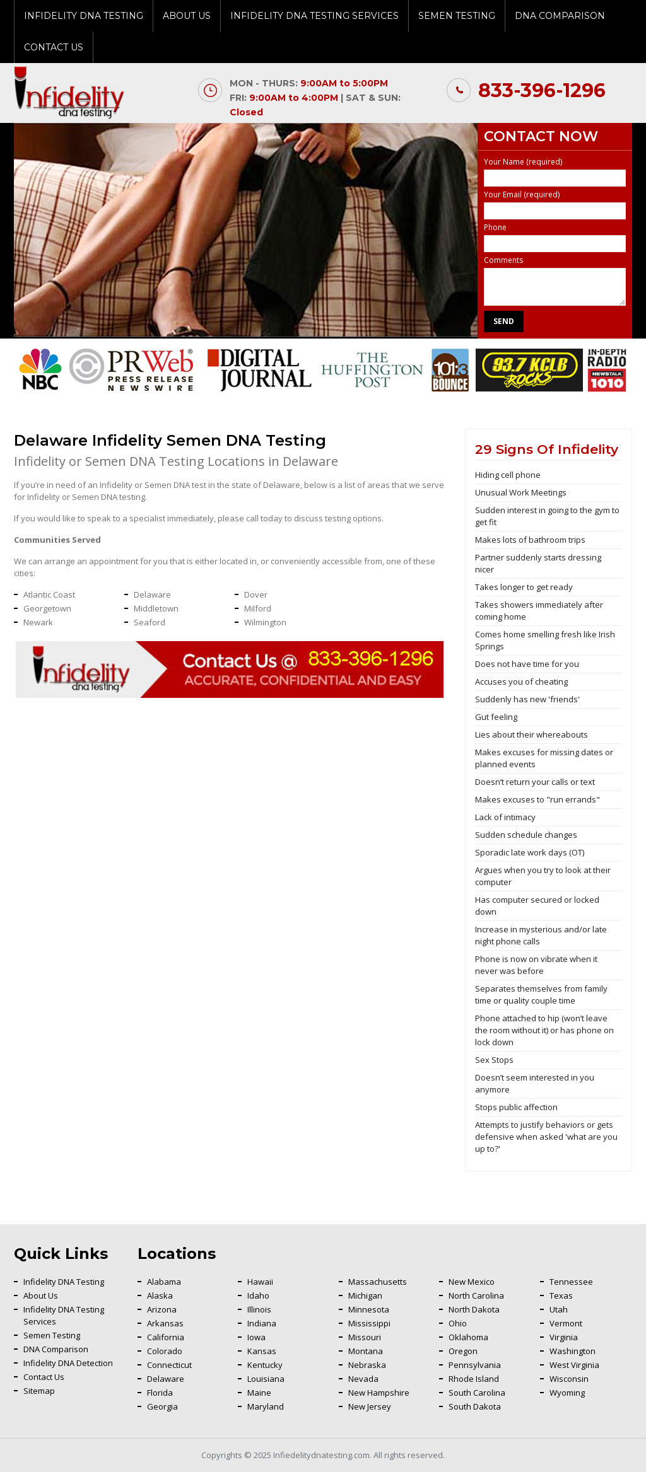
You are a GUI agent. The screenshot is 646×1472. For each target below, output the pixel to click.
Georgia (162, 1406)
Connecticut (169, 1365)
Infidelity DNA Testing (83, 15)
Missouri (364, 1337)
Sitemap (39, 1390)
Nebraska (367, 1365)
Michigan (365, 1295)
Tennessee (571, 1281)
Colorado (164, 1351)
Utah (558, 1309)
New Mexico (472, 1281)
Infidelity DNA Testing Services (314, 15)
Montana (365, 1351)
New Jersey (369, 1406)
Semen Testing (456, 15)
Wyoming (567, 1392)
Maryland (265, 1406)
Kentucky (265, 1365)
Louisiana (266, 1378)
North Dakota (474, 1309)
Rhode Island (474, 1378)
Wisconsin (569, 1378)
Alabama (164, 1281)
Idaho (258, 1295)
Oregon (463, 1351)
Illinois (259, 1309)
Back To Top (605, 1235)
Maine (259, 1392)
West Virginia (574, 1365)
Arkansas (165, 1323)
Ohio (458, 1323)
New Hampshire (378, 1392)
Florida (160, 1392)
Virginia (563, 1337)
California (165, 1337)
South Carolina (477, 1392)
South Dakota (475, 1406)
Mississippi (369, 1323)
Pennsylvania (475, 1365)
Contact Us (53, 47)
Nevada (363, 1378)
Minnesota (368, 1309)
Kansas (261, 1351)
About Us (187, 15)
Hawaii (260, 1281)
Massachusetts (377, 1281)
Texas (561, 1295)
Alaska (160, 1295)
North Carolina (476, 1295)
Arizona (162, 1309)
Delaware (165, 1378)
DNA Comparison (560, 15)
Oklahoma (468, 1337)
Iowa (256, 1337)
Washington (572, 1351)
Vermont (565, 1323)
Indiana (261, 1323)
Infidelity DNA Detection (68, 1363)
